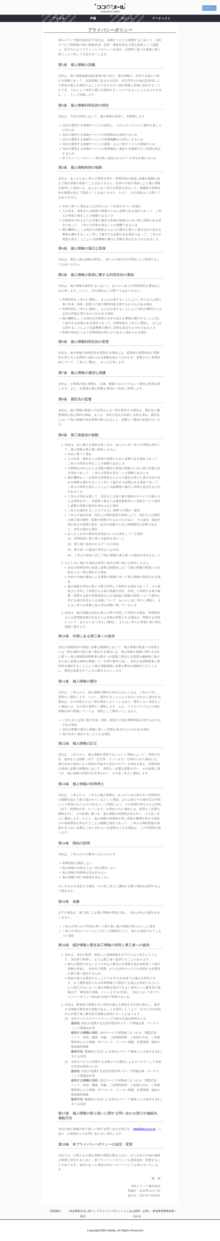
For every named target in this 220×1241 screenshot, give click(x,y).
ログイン (209, 8)
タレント (127, 18)
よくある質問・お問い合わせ (137, 1214)
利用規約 (55, 1211)
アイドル (59, 18)
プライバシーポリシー (110, 1211)
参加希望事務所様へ (165, 1211)
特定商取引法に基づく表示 (82, 1214)
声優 (93, 18)
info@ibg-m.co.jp (144, 1129)
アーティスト (161, 18)
